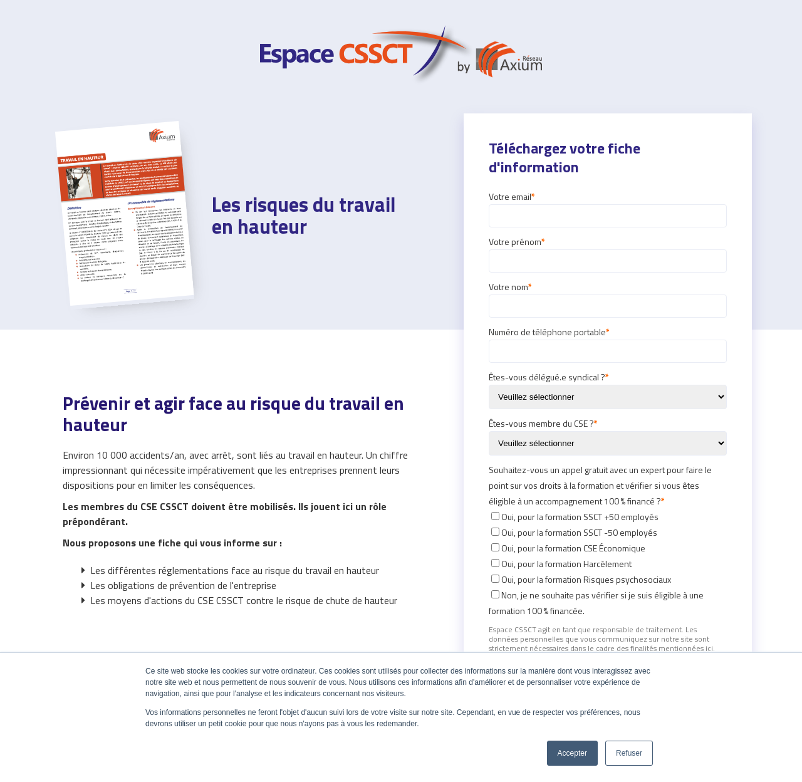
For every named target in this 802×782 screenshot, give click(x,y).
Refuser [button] (629, 753)
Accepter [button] (572, 753)
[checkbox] (608, 563)
